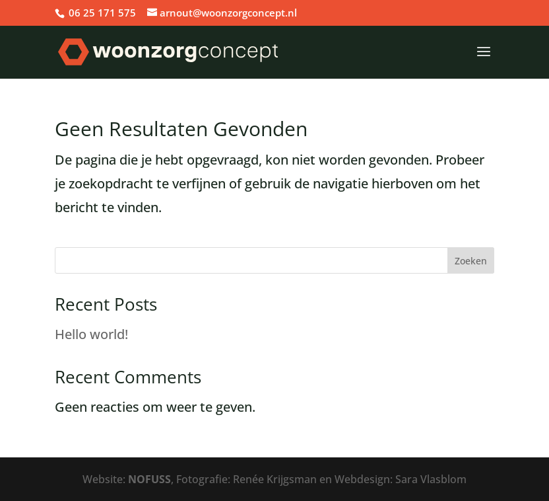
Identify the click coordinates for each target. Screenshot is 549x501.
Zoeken (471, 260)
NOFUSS (149, 479)
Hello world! (91, 334)
